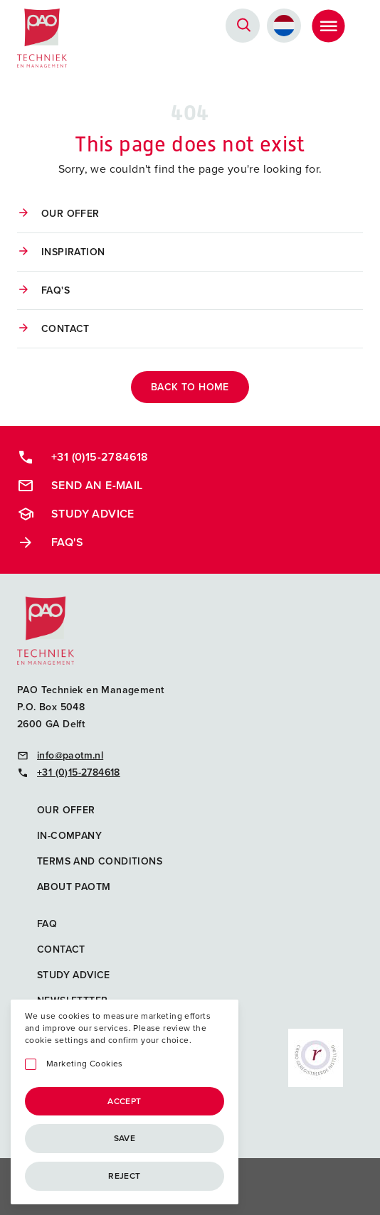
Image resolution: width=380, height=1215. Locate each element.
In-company (69, 835)
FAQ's (55, 290)
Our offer (70, 213)
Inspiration (73, 252)
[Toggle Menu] (328, 25)
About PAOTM (73, 886)
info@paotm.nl (60, 755)
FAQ (47, 923)
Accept (124, 1101)
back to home (190, 387)
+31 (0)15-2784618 (83, 457)
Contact (65, 328)
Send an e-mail (80, 485)
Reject (124, 1175)
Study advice (75, 514)
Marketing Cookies (84, 1064)
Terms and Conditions (99, 861)
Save (125, 1138)
